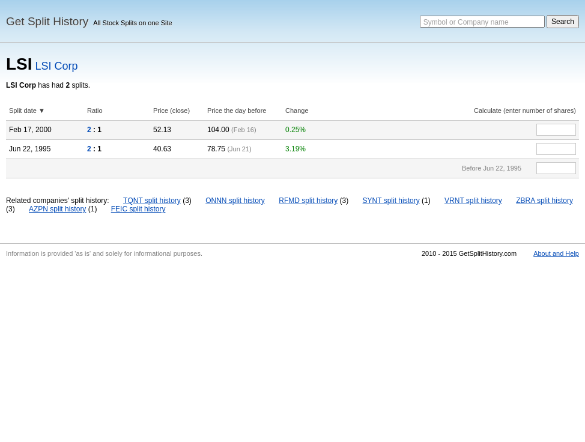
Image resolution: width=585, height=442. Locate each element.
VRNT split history (473, 200)
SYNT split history (391, 200)
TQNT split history (152, 200)
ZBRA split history (544, 200)
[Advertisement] (292, 352)
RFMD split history (308, 200)
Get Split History (47, 21)
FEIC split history (138, 209)
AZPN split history (57, 209)
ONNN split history (235, 200)
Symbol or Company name (466, 22)
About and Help (556, 253)
